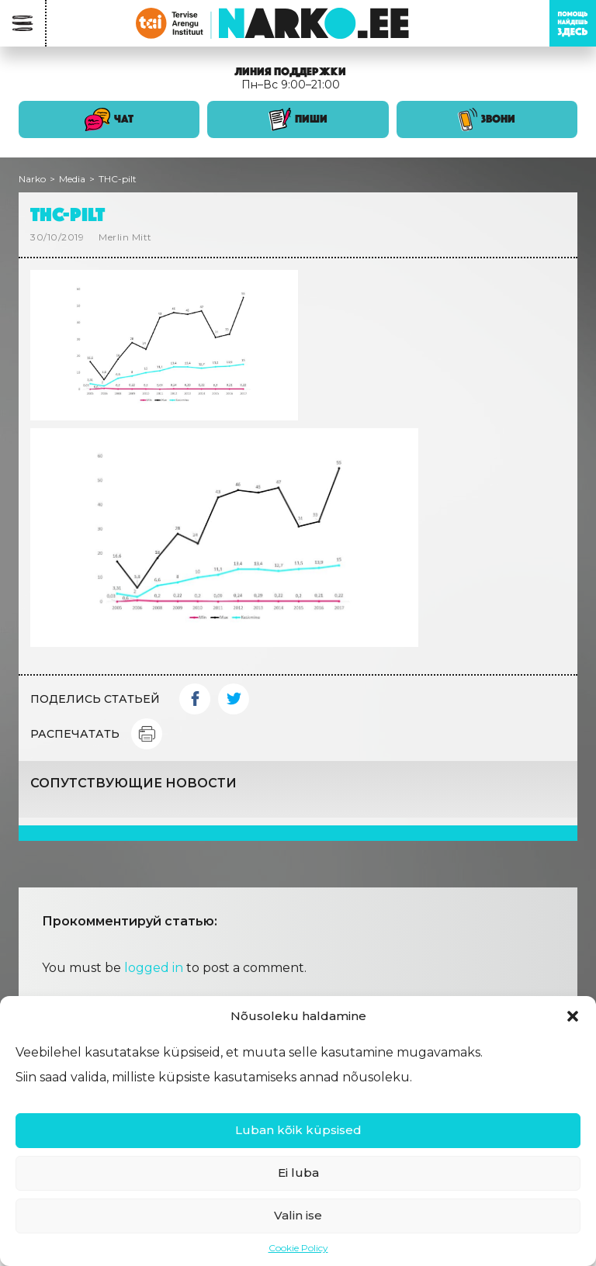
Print (146, 733)
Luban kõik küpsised (298, 1129)
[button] (572, 1016)
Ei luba (298, 1172)
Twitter (233, 698)
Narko (32, 179)
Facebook (194, 698)
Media (72, 179)
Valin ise (298, 1215)
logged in (153, 967)
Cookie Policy (298, 1248)
